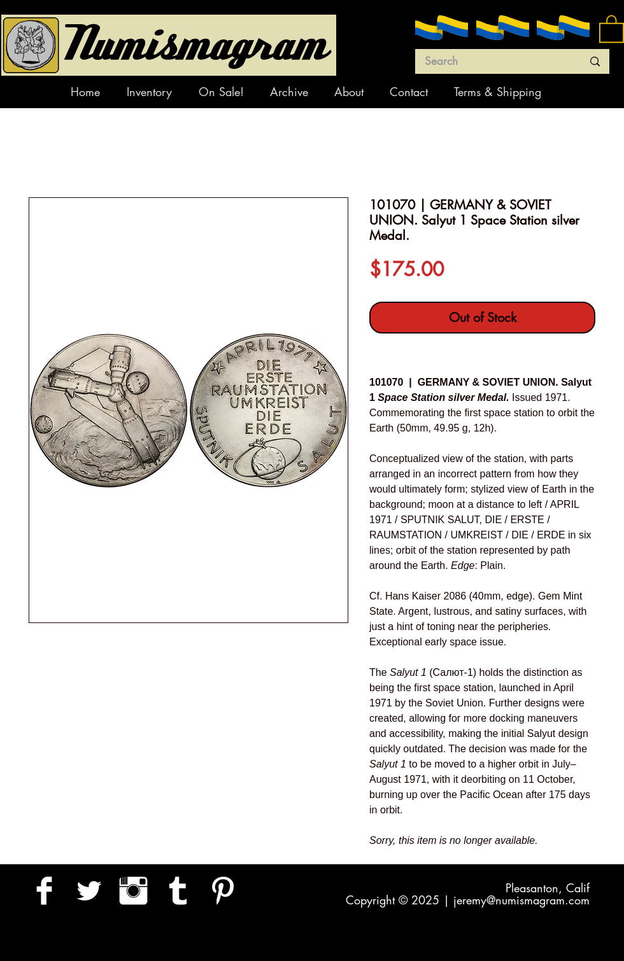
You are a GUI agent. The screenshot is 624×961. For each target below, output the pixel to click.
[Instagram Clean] (133, 890)
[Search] (494, 61)
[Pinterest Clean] (222, 890)
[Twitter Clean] (88, 890)
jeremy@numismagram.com (521, 900)
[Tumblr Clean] (178, 890)
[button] (611, 28)
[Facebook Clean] (44, 890)
